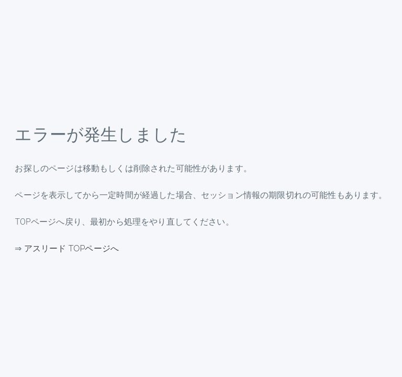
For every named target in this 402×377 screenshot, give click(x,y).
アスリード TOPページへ (71, 248)
